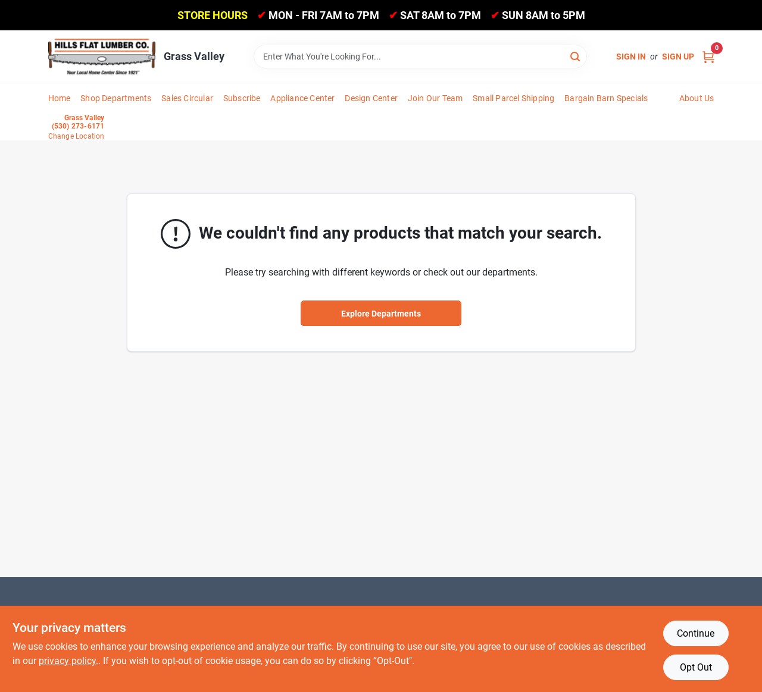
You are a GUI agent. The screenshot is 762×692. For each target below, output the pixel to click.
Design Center (371, 98)
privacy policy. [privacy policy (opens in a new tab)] (68, 660)
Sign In (631, 56)
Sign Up (678, 56)
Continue (695, 633)
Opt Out (696, 667)
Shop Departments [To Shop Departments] (115, 98)
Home (59, 98)
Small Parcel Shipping (513, 98)
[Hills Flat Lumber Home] (101, 56)
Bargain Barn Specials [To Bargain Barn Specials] (606, 98)
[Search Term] (420, 56)
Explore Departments (381, 313)
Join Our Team (435, 98)
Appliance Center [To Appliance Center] (302, 98)
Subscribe (242, 98)
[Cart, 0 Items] (708, 57)
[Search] (576, 55)
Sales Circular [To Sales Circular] (187, 98)
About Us (696, 98)
